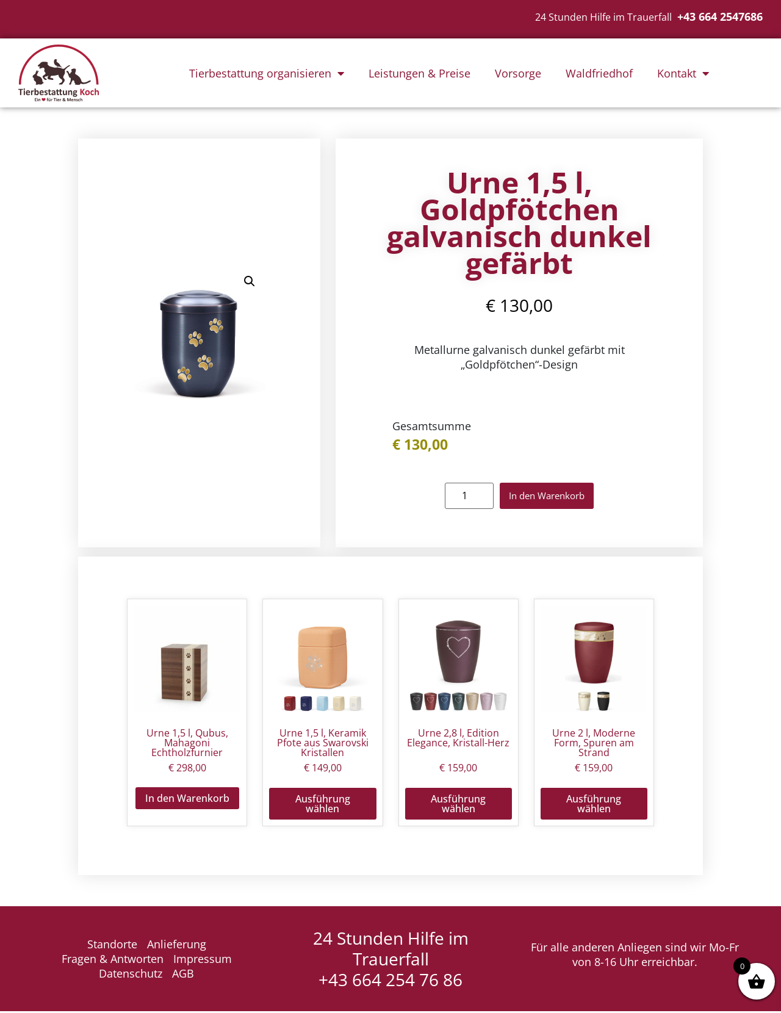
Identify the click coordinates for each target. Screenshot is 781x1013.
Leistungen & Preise (419, 73)
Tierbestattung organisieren (266, 73)
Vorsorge (518, 73)
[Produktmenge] (459, 497)
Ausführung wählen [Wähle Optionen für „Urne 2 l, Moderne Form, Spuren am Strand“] (593, 805)
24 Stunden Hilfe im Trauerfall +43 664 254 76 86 (391, 960)
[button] (250, 283)
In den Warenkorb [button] (187, 800)
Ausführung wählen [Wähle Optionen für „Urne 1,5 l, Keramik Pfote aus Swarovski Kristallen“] (322, 805)
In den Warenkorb (547, 496)
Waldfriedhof (599, 73)
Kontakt (683, 73)
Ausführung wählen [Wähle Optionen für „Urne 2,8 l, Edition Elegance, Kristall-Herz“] (458, 805)
